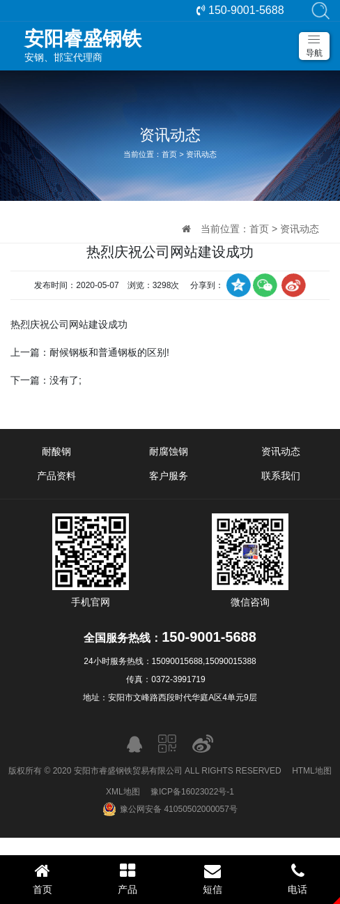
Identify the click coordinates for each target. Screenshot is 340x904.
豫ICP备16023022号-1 (192, 792)
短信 (212, 878)
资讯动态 (201, 154)
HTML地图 (312, 771)
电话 (297, 878)
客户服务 (168, 475)
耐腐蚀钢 (168, 451)
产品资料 (56, 475)
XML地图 (123, 792)
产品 (127, 878)
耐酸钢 (56, 451)
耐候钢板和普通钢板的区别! (109, 352)
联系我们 (280, 475)
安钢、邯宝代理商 (177, 45)
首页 (169, 154)
